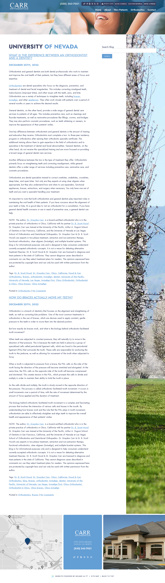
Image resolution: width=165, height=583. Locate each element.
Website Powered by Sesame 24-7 (70, 576)
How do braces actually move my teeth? (41, 297)
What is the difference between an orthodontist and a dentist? (48, 56)
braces (77, 96)
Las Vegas (35, 280)
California (62, 273)
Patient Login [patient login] (107, 4)
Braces (26, 276)
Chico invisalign (39, 283)
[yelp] (92, 4)
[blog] (95, 4)
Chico (54, 273)
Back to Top (108, 576)
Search (107, 56)
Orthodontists (15, 85)
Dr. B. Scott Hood (79, 223)
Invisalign (13, 99)
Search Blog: (108, 47)
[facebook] (87, 4)
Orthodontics (24, 290)
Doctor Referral (135, 4)
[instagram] (97, 4)
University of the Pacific (72, 276)
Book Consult (121, 4)
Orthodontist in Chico (19, 487)
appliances (33, 99)
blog (25, 480)
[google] (89, 4)
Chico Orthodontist (65, 280)
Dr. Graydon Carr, (35, 220)
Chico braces (24, 283)
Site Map (95, 576)
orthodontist (36, 276)
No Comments (39, 290)
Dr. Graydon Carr (41, 273)
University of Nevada (19, 280)
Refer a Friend (149, 4)
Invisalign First (48, 280)
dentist (57, 276)
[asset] (84, 4)
